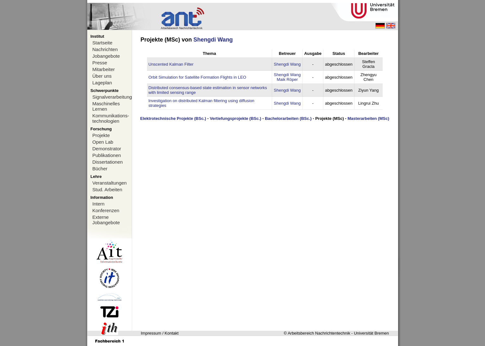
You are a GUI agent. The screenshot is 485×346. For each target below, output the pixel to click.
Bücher (100, 168)
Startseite (102, 42)
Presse (100, 62)
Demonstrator (107, 148)
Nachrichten (105, 49)
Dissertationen (108, 162)
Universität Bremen (371, 333)
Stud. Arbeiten (107, 189)
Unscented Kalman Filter (171, 64)
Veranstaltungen (110, 183)
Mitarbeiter (104, 69)
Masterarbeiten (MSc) (368, 118)
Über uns (102, 76)
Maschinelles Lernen (106, 106)
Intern (99, 203)
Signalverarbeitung (112, 97)
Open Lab (103, 142)
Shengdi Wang (213, 39)
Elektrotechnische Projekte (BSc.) (173, 118)
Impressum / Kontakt (160, 333)
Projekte (101, 135)
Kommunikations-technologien (111, 118)
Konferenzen (106, 210)
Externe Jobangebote (106, 219)
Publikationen (107, 155)
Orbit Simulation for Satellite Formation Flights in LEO (197, 77)
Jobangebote (106, 56)
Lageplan (102, 82)
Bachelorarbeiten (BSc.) (288, 118)
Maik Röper (287, 79)
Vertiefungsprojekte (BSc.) (235, 118)
